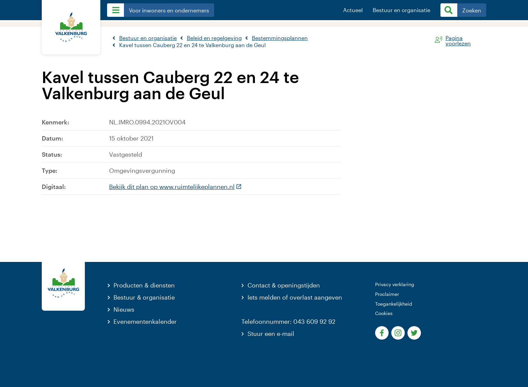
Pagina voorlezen (458, 39)
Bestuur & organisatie (144, 297)
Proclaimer (387, 294)
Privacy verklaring (394, 284)
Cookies (384, 313)
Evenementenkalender (145, 321)
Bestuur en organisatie (401, 10)
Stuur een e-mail (271, 333)
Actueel (353, 10)
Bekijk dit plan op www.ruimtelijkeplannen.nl (175, 186)
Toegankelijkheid (393, 304)
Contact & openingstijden (284, 285)
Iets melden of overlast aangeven (295, 297)
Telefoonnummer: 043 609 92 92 (288, 321)
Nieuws (123, 309)
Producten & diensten (144, 285)
